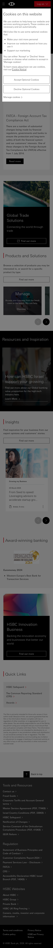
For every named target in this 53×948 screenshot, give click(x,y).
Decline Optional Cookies (26, 89)
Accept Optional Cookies (26, 79)
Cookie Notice (19, 69)
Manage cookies (11, 97)
